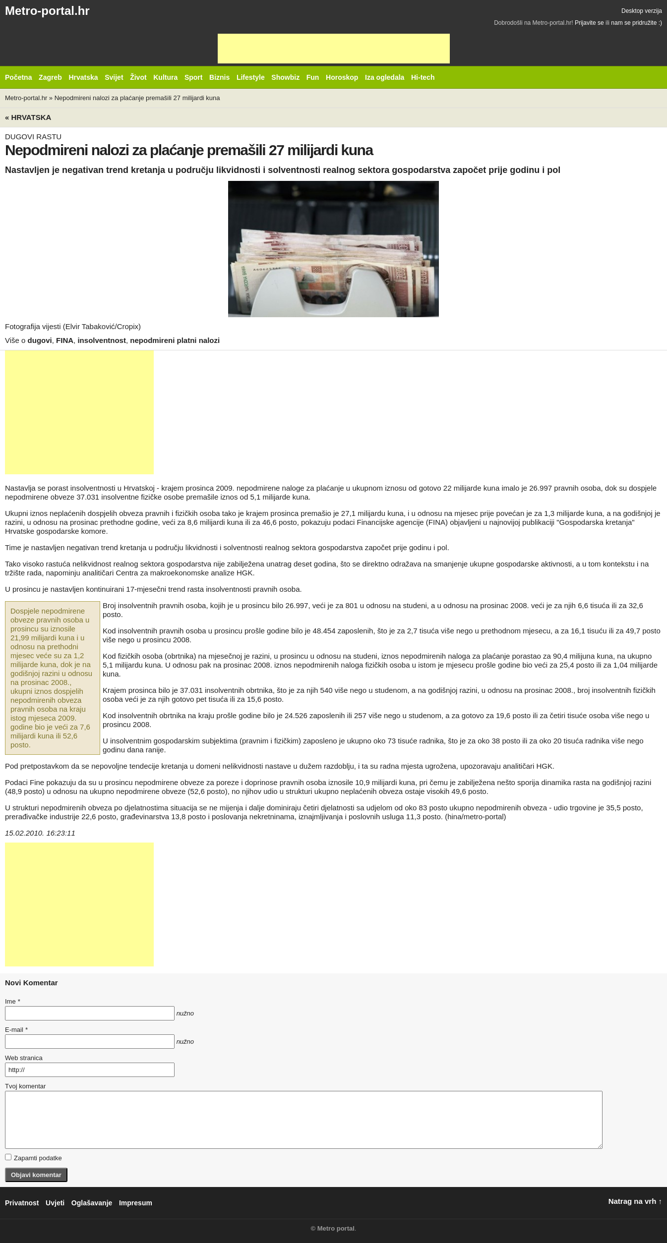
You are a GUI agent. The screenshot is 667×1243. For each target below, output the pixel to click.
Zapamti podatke (33, 1158)
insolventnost (101, 340)
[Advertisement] (334, 48)
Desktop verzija (641, 10)
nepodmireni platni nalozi (175, 340)
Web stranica (24, 1058)
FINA (64, 340)
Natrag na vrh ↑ (635, 1201)
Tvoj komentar (25, 1086)
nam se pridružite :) (636, 22)
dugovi (40, 340)
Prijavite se (589, 22)
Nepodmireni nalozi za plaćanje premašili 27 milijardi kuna (137, 98)
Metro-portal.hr (47, 10)
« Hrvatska (28, 117)
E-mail (16, 1029)
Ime (12, 1001)
